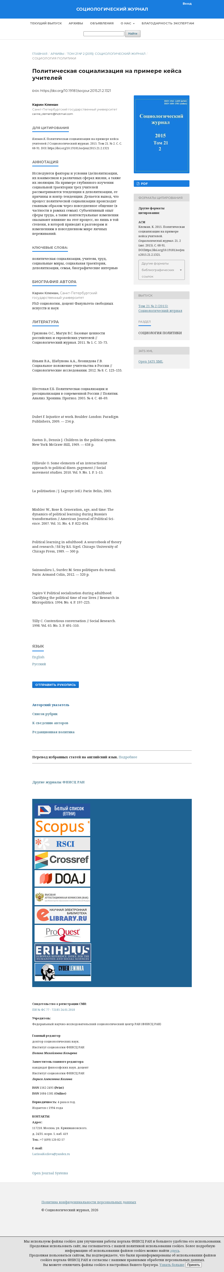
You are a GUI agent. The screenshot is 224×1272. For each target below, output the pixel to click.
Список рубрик (45, 714)
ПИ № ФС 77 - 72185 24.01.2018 (53, 1010)
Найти (132, 33)
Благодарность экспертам (168, 23)
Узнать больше (172, 1264)
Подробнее (128, 757)
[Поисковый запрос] (103, 33)
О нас (126, 23)
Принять (193, 1265)
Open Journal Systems (50, 1173)
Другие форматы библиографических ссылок (158, 270)
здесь (174, 1250)
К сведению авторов (50, 723)
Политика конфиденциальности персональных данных (89, 1202)
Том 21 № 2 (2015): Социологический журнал (106, 53)
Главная (40, 53)
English (38, 657)
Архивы (76, 23)
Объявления (102, 23)
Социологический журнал (112, 9)
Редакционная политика (53, 732)
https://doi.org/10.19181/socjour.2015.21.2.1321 (75, 91)
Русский (39, 664)
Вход (187, 3)
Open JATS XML (150, 361)
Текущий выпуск (46, 23)
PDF (144, 183)
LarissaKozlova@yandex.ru (51, 1154)
